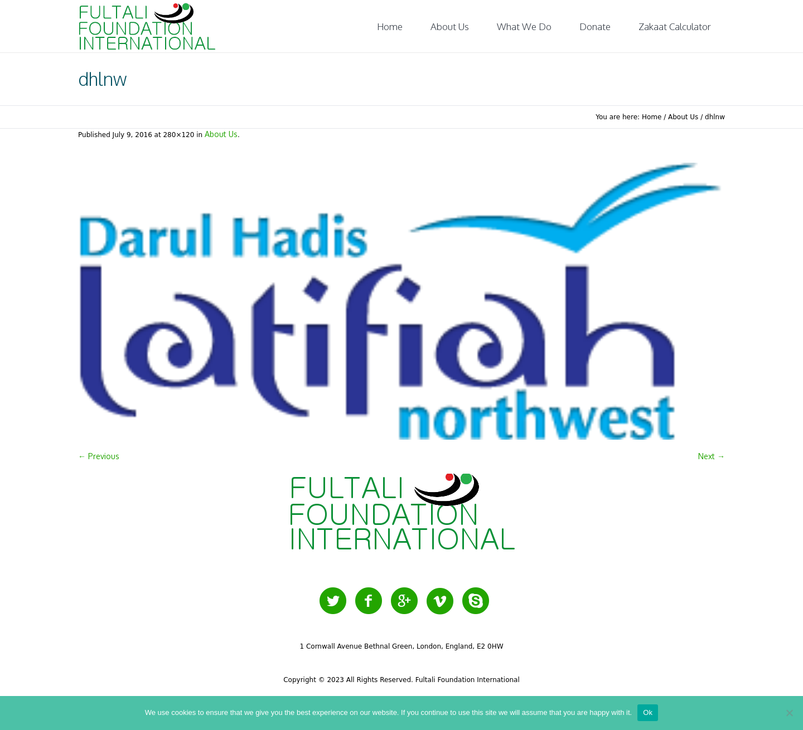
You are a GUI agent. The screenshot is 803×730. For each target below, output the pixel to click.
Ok (647, 712)
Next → (711, 456)
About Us (683, 117)
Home (651, 117)
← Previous (98, 456)
